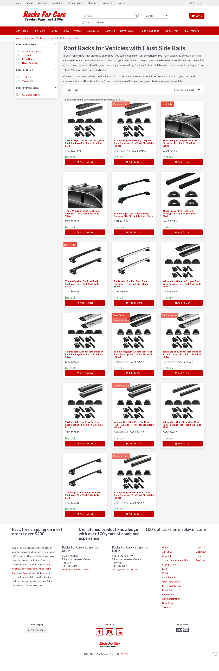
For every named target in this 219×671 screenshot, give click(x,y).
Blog (164, 568)
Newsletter (168, 602)
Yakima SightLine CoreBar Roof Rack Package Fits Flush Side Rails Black (84, 425)
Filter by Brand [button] (36, 70)
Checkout (201, 551)
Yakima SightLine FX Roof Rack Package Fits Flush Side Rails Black (133, 215)
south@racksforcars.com (75, 569)
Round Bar (27, 59)
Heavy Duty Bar (30, 63)
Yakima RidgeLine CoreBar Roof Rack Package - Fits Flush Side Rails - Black (134, 425)
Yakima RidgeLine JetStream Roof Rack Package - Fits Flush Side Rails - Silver (183, 354)
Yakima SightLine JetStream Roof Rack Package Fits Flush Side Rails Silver (84, 354)
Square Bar (28, 55)
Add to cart (85, 161)
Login (199, 555)
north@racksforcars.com (125, 569)
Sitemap (166, 607)
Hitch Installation (171, 585)
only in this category (93, 22)
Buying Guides (170, 564)
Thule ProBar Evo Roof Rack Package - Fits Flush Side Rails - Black (180, 213)
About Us (167, 551)
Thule (25, 77)
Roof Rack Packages (36, 38)
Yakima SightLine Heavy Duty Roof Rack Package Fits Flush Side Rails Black (84, 143)
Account (196, 3)
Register (200, 560)
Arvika (26, 572)
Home (18, 38)
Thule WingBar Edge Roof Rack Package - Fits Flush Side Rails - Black (180, 143)
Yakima (26, 81)
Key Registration (171, 598)
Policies (166, 573)
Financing (167, 590)
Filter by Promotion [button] (36, 87)
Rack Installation (171, 581)
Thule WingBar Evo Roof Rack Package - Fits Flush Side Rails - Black (83, 284)
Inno (35, 568)
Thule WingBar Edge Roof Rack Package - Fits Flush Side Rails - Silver (83, 213)
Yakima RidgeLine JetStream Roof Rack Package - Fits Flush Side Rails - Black (134, 354)
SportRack (25, 568)
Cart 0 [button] (197, 15)
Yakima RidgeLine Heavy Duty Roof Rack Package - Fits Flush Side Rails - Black (134, 143)
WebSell (124, 654)
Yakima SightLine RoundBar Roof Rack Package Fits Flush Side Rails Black (182, 425)
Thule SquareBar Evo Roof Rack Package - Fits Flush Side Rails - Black (83, 495)
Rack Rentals (169, 577)
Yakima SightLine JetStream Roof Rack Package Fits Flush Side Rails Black (182, 284)
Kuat (41, 568)
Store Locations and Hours (176, 560)
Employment (169, 594)
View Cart (201, 547)
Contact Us (168, 555)
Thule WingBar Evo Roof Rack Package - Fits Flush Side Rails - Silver (131, 284)
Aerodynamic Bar (31, 51)
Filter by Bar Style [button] (36, 44)
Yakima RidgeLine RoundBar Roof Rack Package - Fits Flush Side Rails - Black (134, 495)
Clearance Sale (29, 94)
